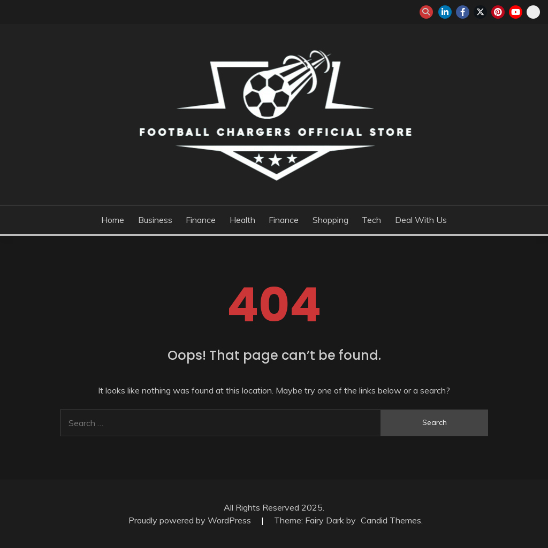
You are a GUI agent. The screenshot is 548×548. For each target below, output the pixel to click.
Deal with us (421, 219)
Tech (371, 219)
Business (155, 219)
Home (112, 219)
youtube (515, 12)
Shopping (330, 219)
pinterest (498, 12)
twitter (480, 12)
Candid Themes (391, 520)
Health (242, 219)
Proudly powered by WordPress (190, 520)
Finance (201, 219)
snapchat (533, 12)
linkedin (445, 12)
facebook (462, 12)
